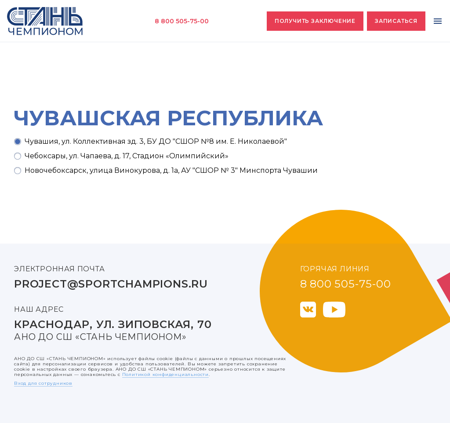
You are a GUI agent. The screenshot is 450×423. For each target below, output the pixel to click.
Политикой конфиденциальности (165, 374)
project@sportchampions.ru (111, 283)
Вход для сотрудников (43, 383)
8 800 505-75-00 (182, 21)
